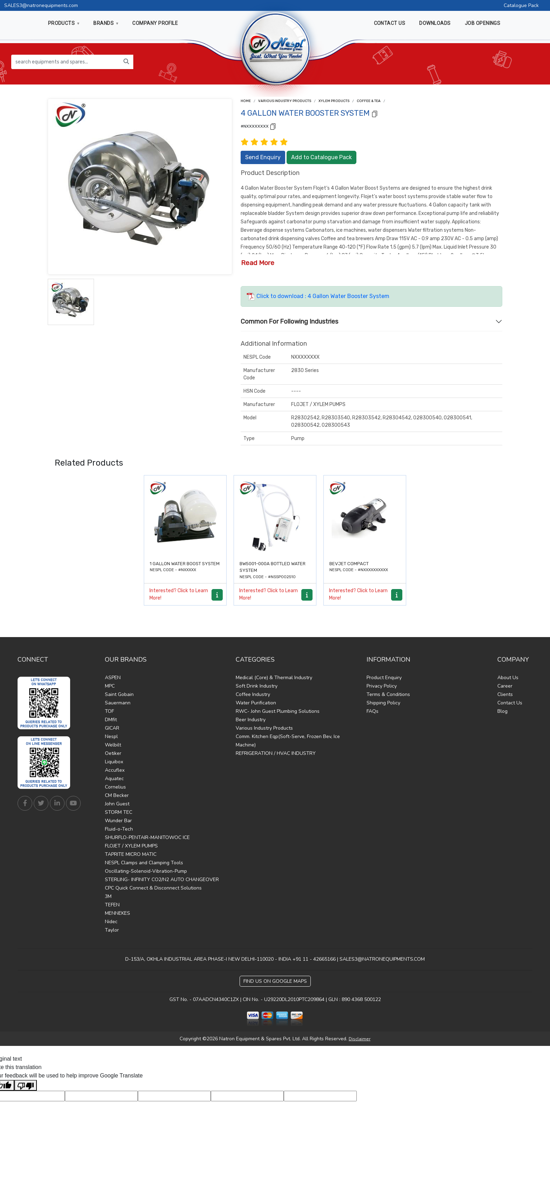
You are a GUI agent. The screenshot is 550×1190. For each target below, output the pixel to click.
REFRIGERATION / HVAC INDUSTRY (276, 753)
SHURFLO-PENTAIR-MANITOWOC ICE (147, 837)
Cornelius (115, 787)
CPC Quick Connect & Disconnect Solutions (153, 888)
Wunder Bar (118, 820)
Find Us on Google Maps (275, 981)
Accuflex (115, 770)
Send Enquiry (263, 157)
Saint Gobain (119, 694)
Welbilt (113, 745)
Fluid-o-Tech (119, 829)
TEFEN (112, 904)
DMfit (111, 719)
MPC (110, 686)
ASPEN (113, 677)
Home (246, 101)
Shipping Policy (383, 702)
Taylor (112, 930)
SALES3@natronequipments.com (41, 5)
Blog (502, 711)
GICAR (112, 728)
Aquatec (114, 778)
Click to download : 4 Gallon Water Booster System (318, 296)
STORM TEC (118, 812)
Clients (505, 694)
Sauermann (117, 702)
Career (504, 686)
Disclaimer (359, 1039)
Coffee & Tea (369, 101)
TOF (109, 711)
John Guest (117, 803)
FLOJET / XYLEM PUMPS (131, 846)
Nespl (111, 736)
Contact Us (509, 702)
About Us (507, 677)
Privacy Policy (382, 686)
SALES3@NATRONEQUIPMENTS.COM (382, 959)
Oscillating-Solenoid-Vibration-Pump (146, 871)
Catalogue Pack (521, 5)
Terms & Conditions (388, 694)
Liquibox (114, 761)
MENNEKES (117, 913)
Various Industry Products (284, 101)
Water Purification (256, 702)
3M (108, 896)
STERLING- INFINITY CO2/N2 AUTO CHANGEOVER (162, 879)
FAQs (372, 711)
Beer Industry (251, 719)
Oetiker (113, 753)
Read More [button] (257, 263)
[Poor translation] (25, 1085)
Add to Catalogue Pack (321, 157)
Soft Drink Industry (256, 686)
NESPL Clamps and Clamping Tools (144, 862)
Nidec (111, 921)
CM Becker (117, 795)
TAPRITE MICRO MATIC (130, 854)
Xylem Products (333, 101)
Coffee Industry (253, 694)
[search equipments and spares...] (65, 62)
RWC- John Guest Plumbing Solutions (278, 711)
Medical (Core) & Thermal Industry (274, 677)
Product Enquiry (384, 677)
